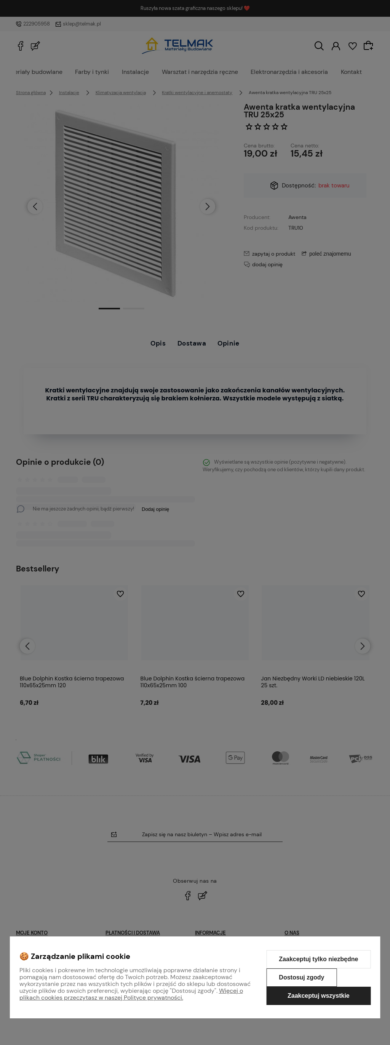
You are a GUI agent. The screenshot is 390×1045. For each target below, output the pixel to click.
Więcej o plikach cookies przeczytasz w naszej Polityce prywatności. (131, 994)
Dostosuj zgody (301, 977)
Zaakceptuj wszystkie (319, 995)
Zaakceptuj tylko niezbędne (318, 959)
